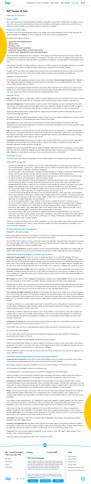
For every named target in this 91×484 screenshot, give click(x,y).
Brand (7, 464)
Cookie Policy (72, 462)
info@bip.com (26, 127)
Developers (9, 467)
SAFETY (38, 3)
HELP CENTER (65, 3)
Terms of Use (72, 456)
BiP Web (8, 459)
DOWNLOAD (31, 3)
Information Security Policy (76, 470)
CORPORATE (55, 3)
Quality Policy (72, 465)
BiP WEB (75, 3)
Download (8, 462)
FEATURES (45, 3)
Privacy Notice (72, 459)
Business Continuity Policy (76, 467)
